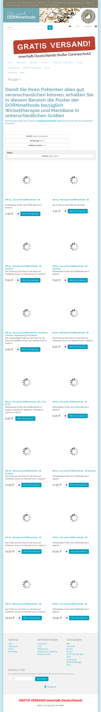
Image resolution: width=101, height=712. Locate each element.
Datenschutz (42, 649)
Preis (37, 141)
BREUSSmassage (74, 3)
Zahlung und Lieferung (47, 652)
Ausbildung (13, 67)
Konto (11, 649)
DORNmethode (56, 3)
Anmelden (88, 26)
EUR (78, 26)
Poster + (45, 62)
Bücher (33, 62)
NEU (10, 62)
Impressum (42, 644)
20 (37, 145)
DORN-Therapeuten (13, 5)
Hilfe (10, 644)
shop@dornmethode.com (49, 121)
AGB (39, 646)
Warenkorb (13, 646)
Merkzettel (12, 652)
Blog (47, 67)
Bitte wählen (50, 156)
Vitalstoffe (21, 62)
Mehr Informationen (30, 214)
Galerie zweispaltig (37, 136)
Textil (79, 62)
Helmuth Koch (26, 3)
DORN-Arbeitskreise (51, 5)
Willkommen (11, 3)
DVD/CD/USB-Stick (63, 62)
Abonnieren (42, 679)
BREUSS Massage (32, 67)
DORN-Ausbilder (33, 5)
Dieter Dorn (41, 3)
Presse (87, 3)
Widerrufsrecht (43, 654)
